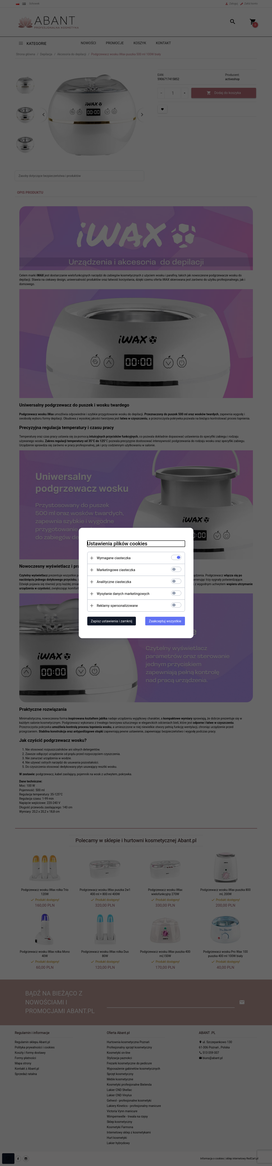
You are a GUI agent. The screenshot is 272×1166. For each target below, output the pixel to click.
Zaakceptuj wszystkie (165, 621)
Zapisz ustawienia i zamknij (111, 621)
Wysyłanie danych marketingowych (123, 594)
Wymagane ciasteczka (114, 558)
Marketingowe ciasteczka (116, 570)
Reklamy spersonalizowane (117, 606)
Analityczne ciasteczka (114, 582)
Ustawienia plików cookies (117, 544)
